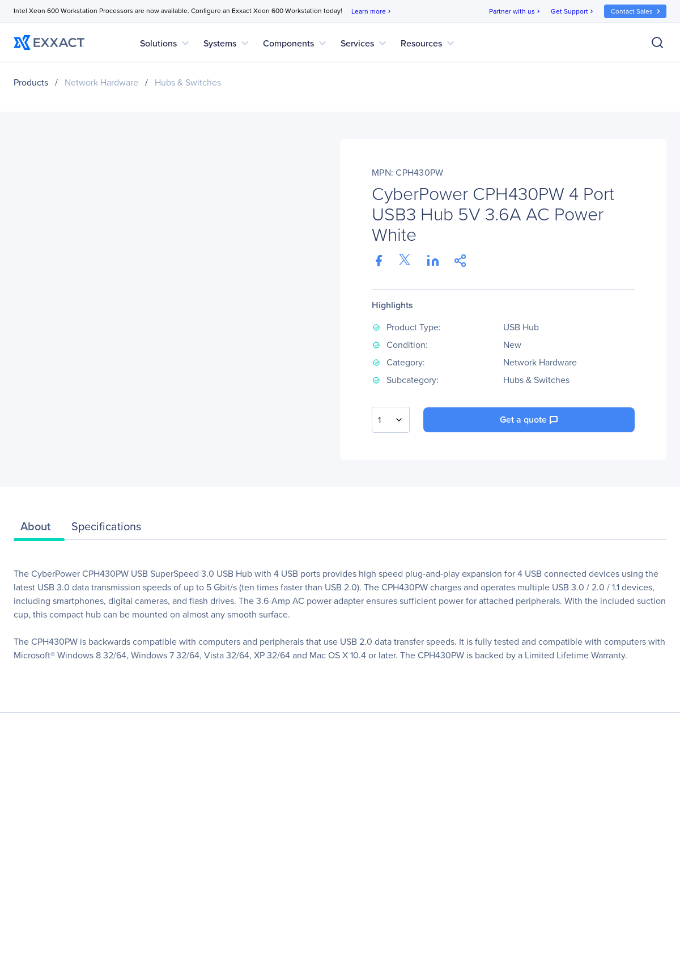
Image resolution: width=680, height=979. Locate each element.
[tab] (39, 529)
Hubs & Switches (188, 82)
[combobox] (391, 420)
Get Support (573, 11)
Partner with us (515, 11)
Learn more (372, 11)
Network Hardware (101, 82)
